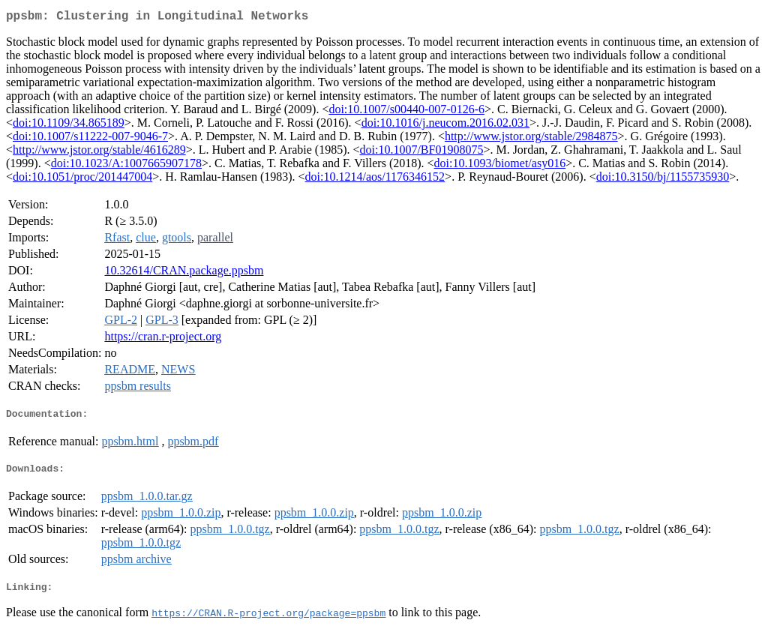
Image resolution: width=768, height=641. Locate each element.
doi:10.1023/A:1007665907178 (126, 166)
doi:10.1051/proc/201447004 (82, 179)
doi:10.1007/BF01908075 (421, 152)
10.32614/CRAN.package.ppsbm (183, 273)
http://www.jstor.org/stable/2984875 (531, 139)
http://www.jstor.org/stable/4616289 (99, 152)
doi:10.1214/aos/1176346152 (375, 179)
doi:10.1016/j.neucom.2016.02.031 (446, 125)
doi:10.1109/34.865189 (68, 125)
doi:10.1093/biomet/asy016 (500, 166)
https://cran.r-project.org (162, 339)
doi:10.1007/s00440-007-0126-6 (406, 112)
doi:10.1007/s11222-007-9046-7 (90, 139)
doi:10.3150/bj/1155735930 (663, 179)
